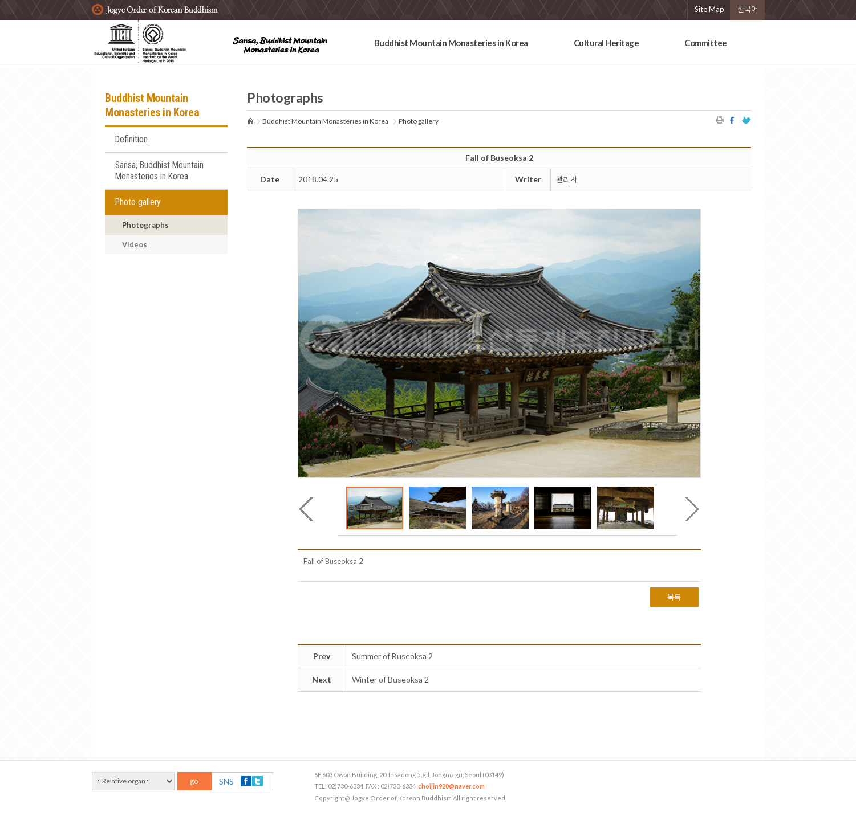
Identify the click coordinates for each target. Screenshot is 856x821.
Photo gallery (138, 202)
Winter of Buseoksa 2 (390, 679)
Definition (131, 139)
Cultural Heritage (606, 43)
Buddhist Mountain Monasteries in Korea (451, 43)
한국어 (747, 9)
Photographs (145, 225)
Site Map (709, 9)
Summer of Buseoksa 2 (392, 656)
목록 (674, 597)
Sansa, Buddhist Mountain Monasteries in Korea (159, 171)
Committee (705, 43)
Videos (134, 244)
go (194, 781)
